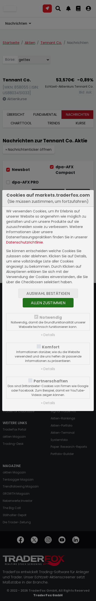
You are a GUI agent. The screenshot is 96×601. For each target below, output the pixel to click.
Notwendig (50, 317)
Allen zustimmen (48, 303)
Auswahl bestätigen (48, 293)
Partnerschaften (51, 381)
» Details (48, 334)
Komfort (50, 347)
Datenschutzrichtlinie (24, 242)
